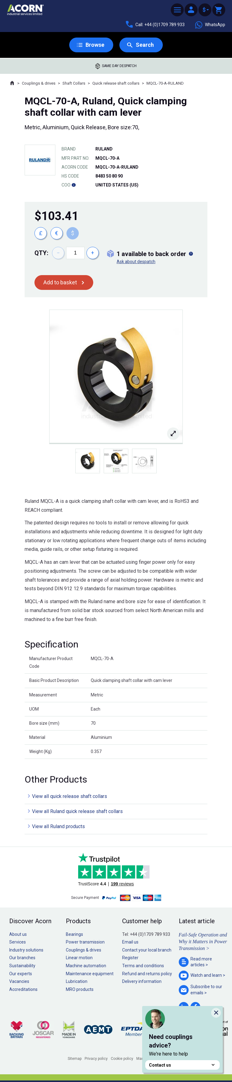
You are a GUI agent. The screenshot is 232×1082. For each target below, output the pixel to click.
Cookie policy (122, 1058)
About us (18, 934)
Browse (95, 45)
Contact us (182, 1064)
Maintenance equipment (90, 973)
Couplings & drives (38, 83)
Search (145, 45)
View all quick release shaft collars (69, 796)
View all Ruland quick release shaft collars (77, 811)
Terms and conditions (143, 965)
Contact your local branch (146, 950)
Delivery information (142, 981)
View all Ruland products (58, 826)
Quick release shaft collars (115, 83)
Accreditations (23, 989)
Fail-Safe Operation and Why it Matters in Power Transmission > (203, 941)
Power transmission (85, 942)
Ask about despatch (136, 261)
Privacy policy (96, 1058)
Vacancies (19, 981)
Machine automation (86, 965)
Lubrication (76, 981)
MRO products (80, 989)
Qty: (41, 253)
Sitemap (75, 1058)
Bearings (74, 934)
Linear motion (79, 957)
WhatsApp (209, 25)
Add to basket (60, 282)
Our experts (20, 973)
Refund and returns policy (147, 973)
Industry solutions (26, 950)
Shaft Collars (73, 83)
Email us (130, 942)
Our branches (22, 957)
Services (17, 942)
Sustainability (22, 965)
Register (130, 957)
